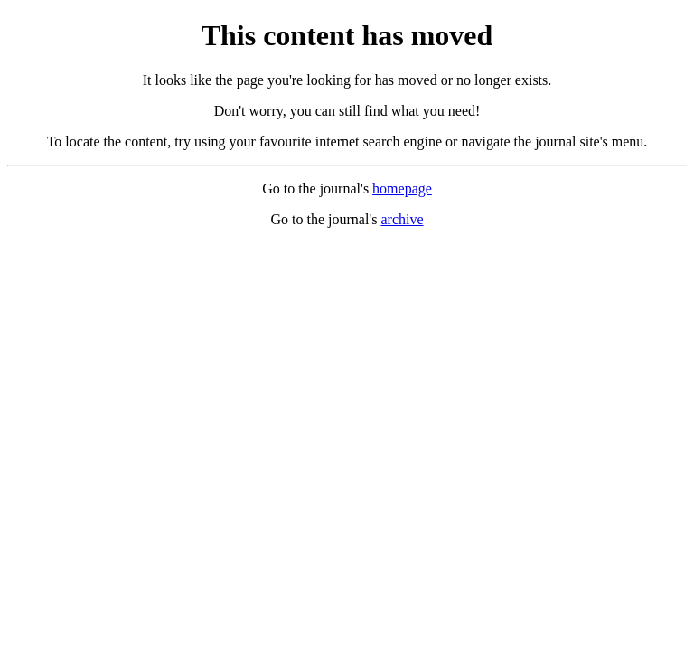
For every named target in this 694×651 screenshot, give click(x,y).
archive (401, 219)
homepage (402, 188)
